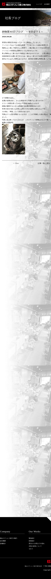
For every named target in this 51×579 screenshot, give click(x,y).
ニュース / (39, 4)
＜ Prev (16, 163)
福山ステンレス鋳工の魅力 (8, 538)
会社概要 (3, 541)
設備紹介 (3, 543)
